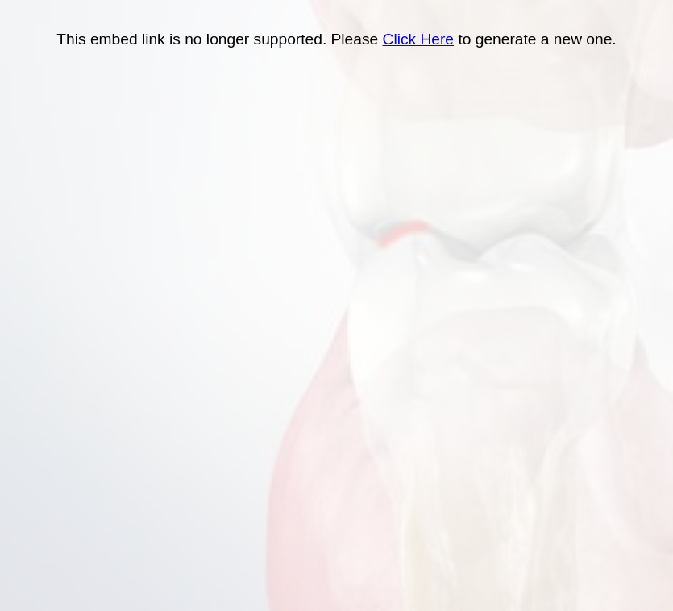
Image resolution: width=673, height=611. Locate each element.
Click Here (419, 39)
